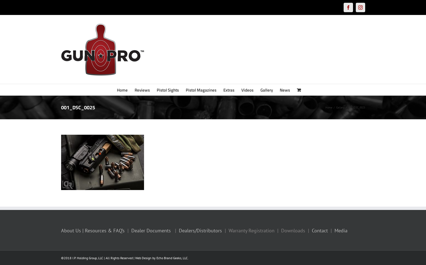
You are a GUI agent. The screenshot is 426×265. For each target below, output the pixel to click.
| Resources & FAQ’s (103, 230)
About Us (71, 230)
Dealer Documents (151, 230)
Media (340, 230)
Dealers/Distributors (200, 230)
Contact (320, 230)
